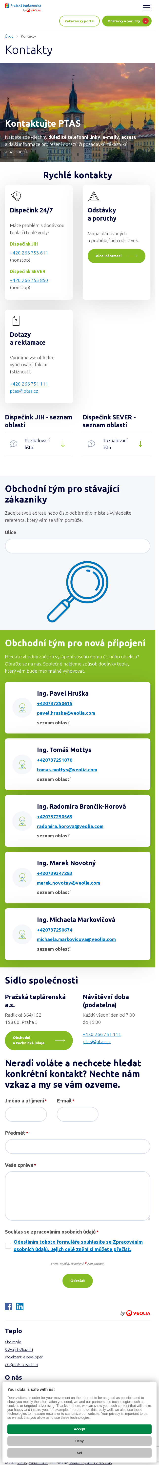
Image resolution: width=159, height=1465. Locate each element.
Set (79, 1453)
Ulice (10, 532)
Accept (79, 1429)
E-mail (65, 1101)
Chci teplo (13, 1342)
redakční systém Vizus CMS (90, 1463)
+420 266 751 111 (29, 384)
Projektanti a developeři (24, 1357)
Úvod (9, 36)
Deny (79, 1441)
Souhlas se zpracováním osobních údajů (52, 1232)
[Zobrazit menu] (146, 7)
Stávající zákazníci (19, 1350)
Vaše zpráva (20, 1165)
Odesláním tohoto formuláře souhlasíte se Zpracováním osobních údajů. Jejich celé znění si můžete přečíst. (78, 1245)
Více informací (108, 256)
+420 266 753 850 (29, 280)
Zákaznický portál (79, 21)
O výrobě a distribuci (21, 1365)
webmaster (38, 1463)
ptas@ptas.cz (24, 391)
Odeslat (77, 1281)
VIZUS (22, 1463)
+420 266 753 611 (29, 252)
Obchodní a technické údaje (28, 1040)
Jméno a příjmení (26, 1101)
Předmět (16, 1133)
